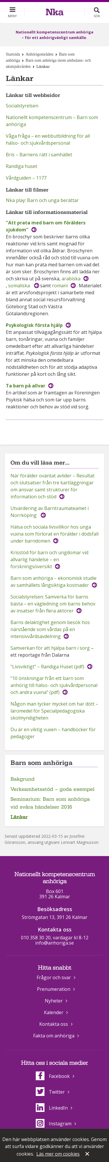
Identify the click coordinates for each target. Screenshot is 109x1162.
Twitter (50, 1092)
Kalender (53, 1012)
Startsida (13, 54)
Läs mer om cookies (58, 1154)
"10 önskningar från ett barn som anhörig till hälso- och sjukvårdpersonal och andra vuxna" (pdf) (53, 685)
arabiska (71, 278)
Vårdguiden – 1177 (26, 178)
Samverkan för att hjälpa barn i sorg (50, 648)
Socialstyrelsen (22, 105)
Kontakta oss (53, 1024)
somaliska (19, 285)
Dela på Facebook (47, 429)
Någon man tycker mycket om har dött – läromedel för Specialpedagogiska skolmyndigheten (54, 711)
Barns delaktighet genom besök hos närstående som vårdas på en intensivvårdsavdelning (50, 629)
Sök (97, 16)
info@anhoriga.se (54, 943)
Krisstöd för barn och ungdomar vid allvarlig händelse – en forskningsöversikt (49, 559)
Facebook (53, 1076)
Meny (12, 16)
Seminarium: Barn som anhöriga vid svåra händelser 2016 (50, 803)
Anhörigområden (39, 54)
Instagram (54, 1123)
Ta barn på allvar (25, 385)
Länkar (19, 817)
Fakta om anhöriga (53, 1035)
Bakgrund (22, 779)
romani (60, 285)
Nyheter (54, 1001)
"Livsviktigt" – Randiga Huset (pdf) (47, 666)
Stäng (87, 1154)
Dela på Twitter (60, 429)
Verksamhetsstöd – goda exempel (52, 789)
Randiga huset (21, 166)
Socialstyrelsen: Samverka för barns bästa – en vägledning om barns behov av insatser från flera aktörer (52, 604)
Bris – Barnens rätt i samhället (39, 154)
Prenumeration (53, 989)
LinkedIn (52, 1108)
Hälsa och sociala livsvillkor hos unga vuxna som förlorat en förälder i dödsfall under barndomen (54, 534)
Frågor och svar (54, 977)
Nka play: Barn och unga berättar (42, 200)
